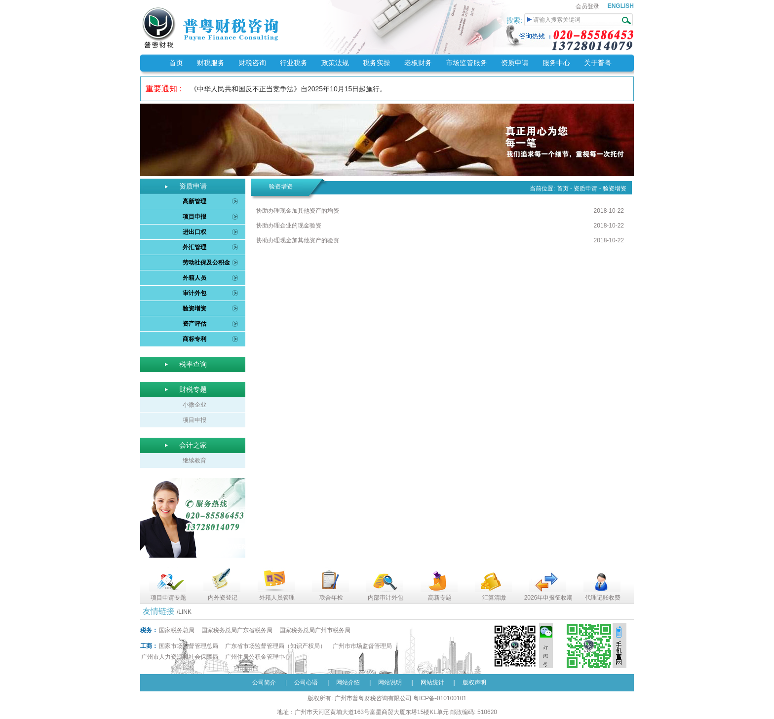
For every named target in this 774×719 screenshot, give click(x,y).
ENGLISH (621, 5)
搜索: (515, 20)
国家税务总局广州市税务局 (314, 630)
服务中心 (556, 63)
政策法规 (335, 63)
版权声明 (474, 682)
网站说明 (390, 682)
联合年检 (331, 597)
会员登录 (587, 6)
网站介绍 (348, 682)
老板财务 (418, 63)
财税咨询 (252, 63)
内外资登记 (222, 597)
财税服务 (211, 63)
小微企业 (194, 404)
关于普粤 (598, 63)
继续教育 (194, 460)
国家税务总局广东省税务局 (236, 630)
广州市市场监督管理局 (362, 646)
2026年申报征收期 (548, 597)
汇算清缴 (494, 597)
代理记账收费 (602, 597)
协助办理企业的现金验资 (288, 225)
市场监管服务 (466, 63)
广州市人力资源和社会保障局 (179, 656)
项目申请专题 (168, 597)
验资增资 (194, 308)
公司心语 (306, 682)
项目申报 (194, 216)
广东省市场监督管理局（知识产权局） (275, 646)
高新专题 (440, 597)
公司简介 (264, 682)
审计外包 (194, 293)
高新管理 (194, 201)
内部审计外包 (385, 597)
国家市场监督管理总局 (188, 646)
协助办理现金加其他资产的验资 (297, 240)
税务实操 (376, 63)
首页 (176, 63)
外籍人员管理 (277, 597)
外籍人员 (194, 277)
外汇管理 (194, 247)
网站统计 (432, 682)
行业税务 (294, 63)
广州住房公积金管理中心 (257, 656)
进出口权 (194, 231)
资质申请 (515, 63)
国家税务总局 (176, 630)
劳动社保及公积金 (206, 262)
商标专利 (194, 339)
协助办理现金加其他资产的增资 (297, 210)
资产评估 (194, 323)
